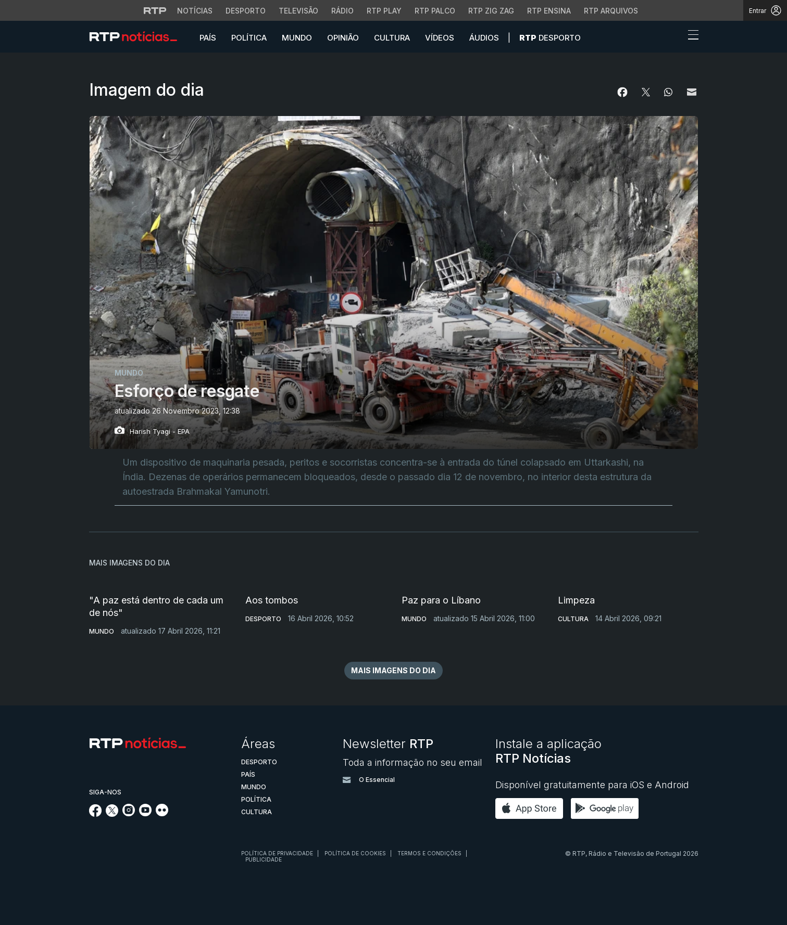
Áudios (484, 38)
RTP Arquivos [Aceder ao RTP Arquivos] (611, 10)
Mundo (297, 38)
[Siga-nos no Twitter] (112, 814)
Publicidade (263, 859)
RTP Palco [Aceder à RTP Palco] (435, 10)
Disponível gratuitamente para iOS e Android (592, 784)
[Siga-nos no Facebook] (95, 814)
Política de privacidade (277, 853)
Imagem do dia (146, 90)
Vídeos (439, 38)
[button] (674, 37)
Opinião (343, 38)
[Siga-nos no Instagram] (128, 813)
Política (249, 38)
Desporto (550, 38)
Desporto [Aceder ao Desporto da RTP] (246, 10)
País (207, 38)
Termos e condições (429, 853)
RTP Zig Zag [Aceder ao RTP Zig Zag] (491, 10)
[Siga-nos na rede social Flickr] (162, 813)
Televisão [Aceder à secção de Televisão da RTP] (298, 10)
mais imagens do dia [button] (393, 670)
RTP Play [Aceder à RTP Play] (384, 10)
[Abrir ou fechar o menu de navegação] (690, 36)
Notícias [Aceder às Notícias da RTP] (195, 10)
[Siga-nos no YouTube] (145, 813)
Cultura (392, 38)
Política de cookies (355, 853)
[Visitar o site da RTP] (155, 10)
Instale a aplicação (548, 751)
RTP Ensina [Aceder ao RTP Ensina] (549, 10)
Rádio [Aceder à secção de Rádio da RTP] (342, 10)
